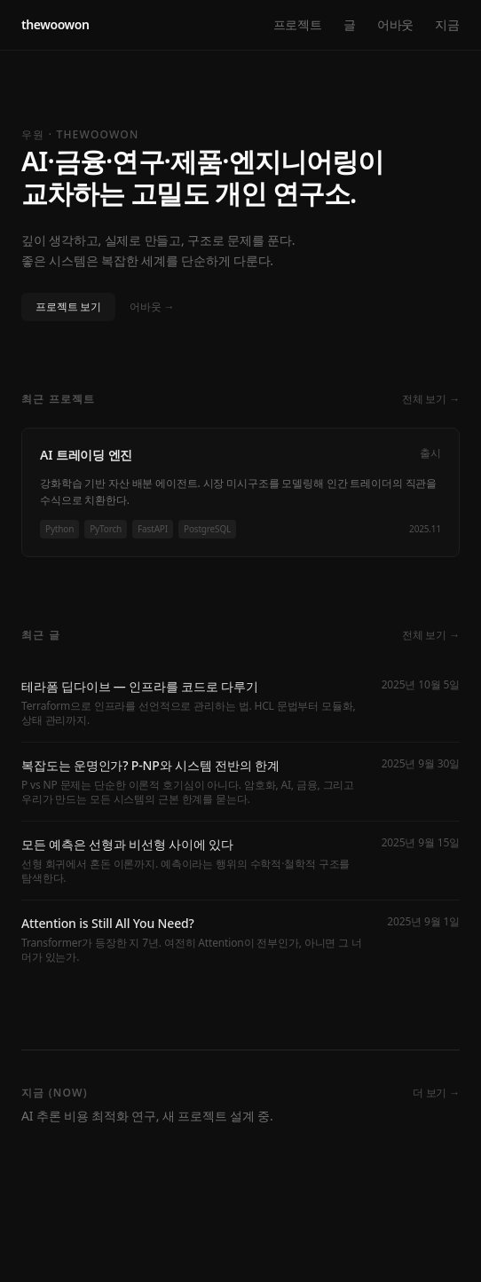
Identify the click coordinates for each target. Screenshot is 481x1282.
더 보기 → (436, 1093)
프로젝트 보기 (68, 306)
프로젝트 (297, 24)
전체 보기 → (431, 399)
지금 (447, 24)
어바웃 (395, 24)
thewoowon (55, 24)
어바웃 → (152, 307)
